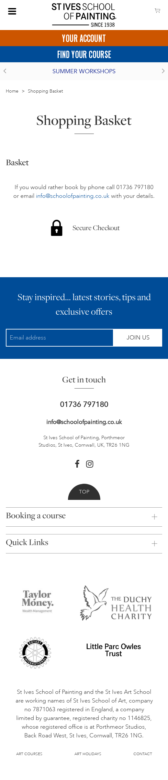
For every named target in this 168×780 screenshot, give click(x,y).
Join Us (138, 337)
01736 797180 (84, 404)
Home (12, 91)
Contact (142, 754)
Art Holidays (87, 754)
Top (84, 492)
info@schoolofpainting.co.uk (72, 195)
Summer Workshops (84, 71)
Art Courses (29, 754)
